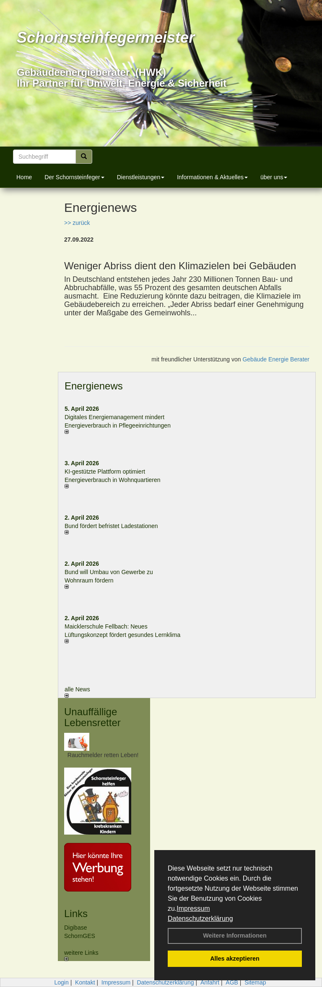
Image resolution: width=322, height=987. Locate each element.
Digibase (75, 927)
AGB (232, 982)
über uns (273, 177)
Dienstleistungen (141, 177)
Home (24, 177)
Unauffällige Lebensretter (92, 717)
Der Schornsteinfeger (74, 177)
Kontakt (85, 982)
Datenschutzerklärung (200, 918)
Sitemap (255, 982)
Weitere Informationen (235, 935)
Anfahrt (209, 982)
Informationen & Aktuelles (212, 177)
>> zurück (77, 222)
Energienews (94, 386)
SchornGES (79, 936)
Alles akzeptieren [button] (235, 958)
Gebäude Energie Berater (275, 359)
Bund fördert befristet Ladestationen (111, 526)
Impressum (193, 908)
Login (61, 982)
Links (76, 913)
